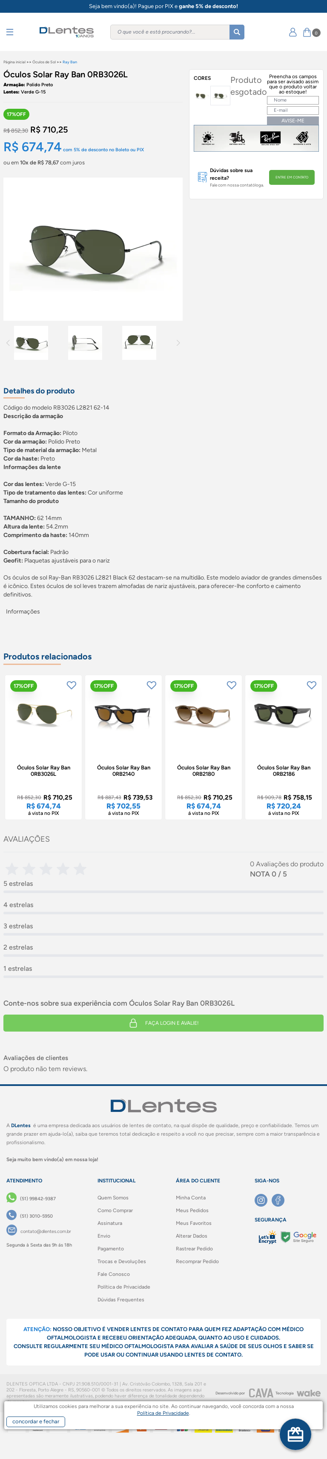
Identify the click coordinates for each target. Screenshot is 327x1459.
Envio (104, 1236)
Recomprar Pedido (197, 1261)
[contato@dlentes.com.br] (38, 1231)
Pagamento (111, 1249)
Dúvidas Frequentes (121, 1300)
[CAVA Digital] (261, 1392)
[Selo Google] (298, 1237)
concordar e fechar (35, 1421)
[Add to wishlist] (71, 685)
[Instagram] (263, 1200)
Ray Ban (70, 61)
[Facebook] (280, 1200)
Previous (7, 342)
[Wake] (309, 1393)
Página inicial (14, 61)
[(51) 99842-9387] (31, 1199)
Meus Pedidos (192, 1210)
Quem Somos (113, 1198)
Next (178, 342)
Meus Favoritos (194, 1223)
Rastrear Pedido (194, 1249)
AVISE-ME (292, 121)
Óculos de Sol (44, 61)
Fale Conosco (114, 1274)
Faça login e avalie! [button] (163, 1023)
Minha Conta (191, 1198)
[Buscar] (236, 32)
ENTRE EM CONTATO (291, 177)
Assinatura (110, 1223)
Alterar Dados (191, 1236)
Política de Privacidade (124, 1287)
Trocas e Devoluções (122, 1261)
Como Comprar (115, 1210)
